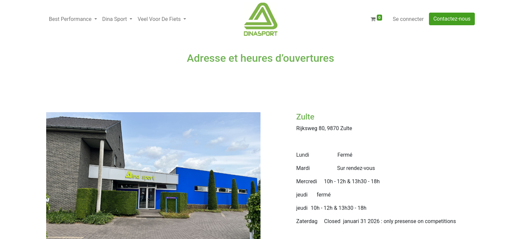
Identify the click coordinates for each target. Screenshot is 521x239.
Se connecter (408, 19)
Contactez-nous (451, 19)
